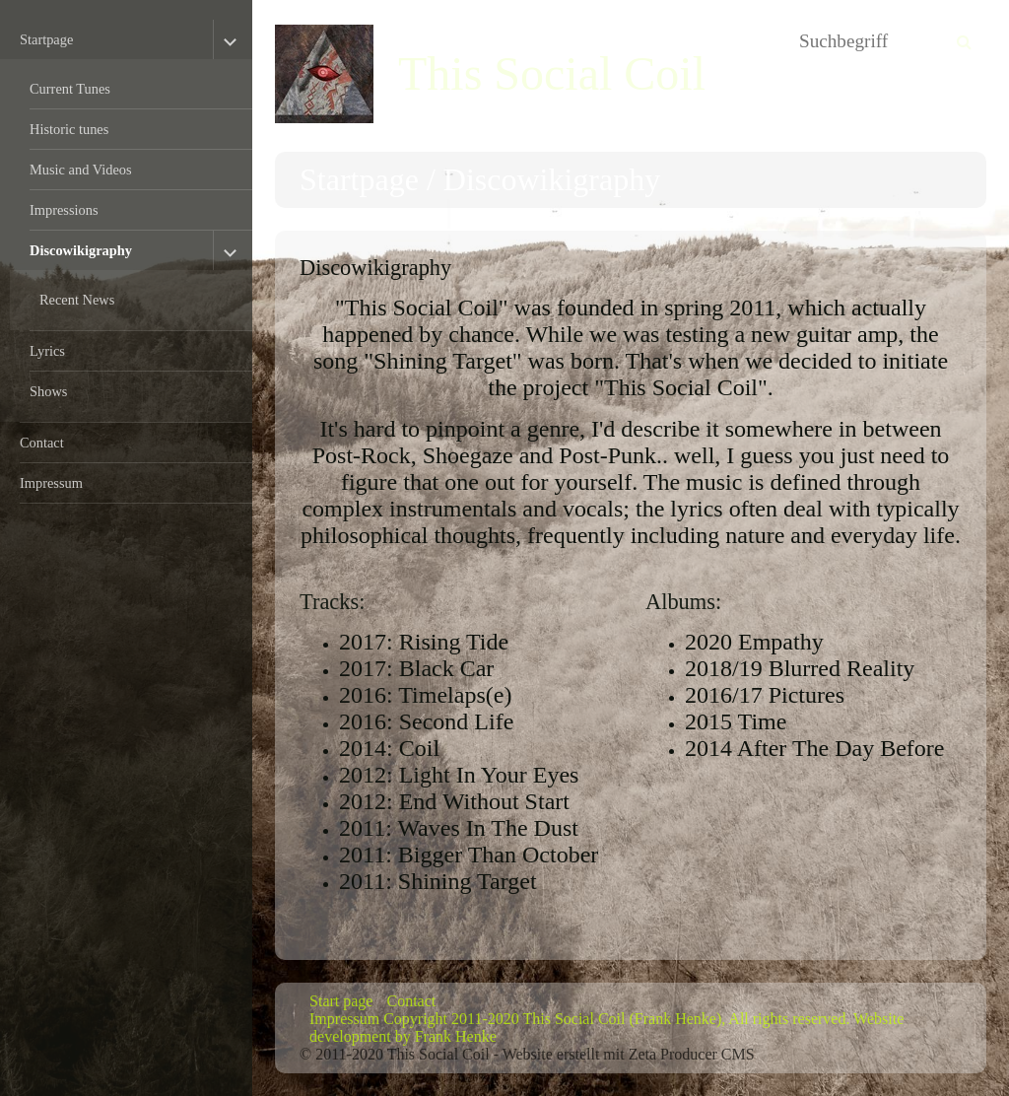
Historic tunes (69, 129)
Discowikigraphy (81, 250)
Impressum (51, 483)
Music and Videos (81, 169)
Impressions (64, 210)
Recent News (76, 300)
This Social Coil (552, 73)
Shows (48, 391)
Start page (340, 1001)
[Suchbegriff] (887, 41)
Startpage (46, 39)
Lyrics (47, 351)
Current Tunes (70, 89)
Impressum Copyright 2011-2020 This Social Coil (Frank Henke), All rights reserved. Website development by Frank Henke (606, 1027)
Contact (42, 442)
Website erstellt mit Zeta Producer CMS (629, 1054)
